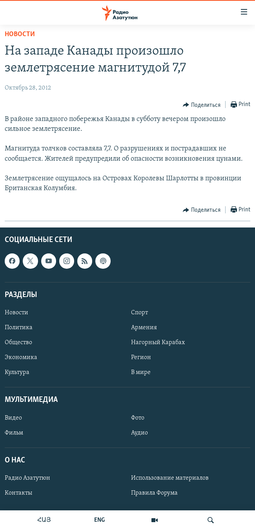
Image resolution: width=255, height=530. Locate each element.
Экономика (21, 358)
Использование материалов (170, 478)
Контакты (18, 493)
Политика (19, 328)
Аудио (139, 433)
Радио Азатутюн (27, 478)
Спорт (139, 313)
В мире (141, 373)
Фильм (14, 433)
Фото (137, 418)
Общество (18, 343)
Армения (144, 328)
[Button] (201, 105)
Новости (20, 34)
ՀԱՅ (44, 520)
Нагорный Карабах (158, 343)
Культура (17, 373)
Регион (141, 358)
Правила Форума (154, 493)
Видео (13, 418)
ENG (99, 520)
